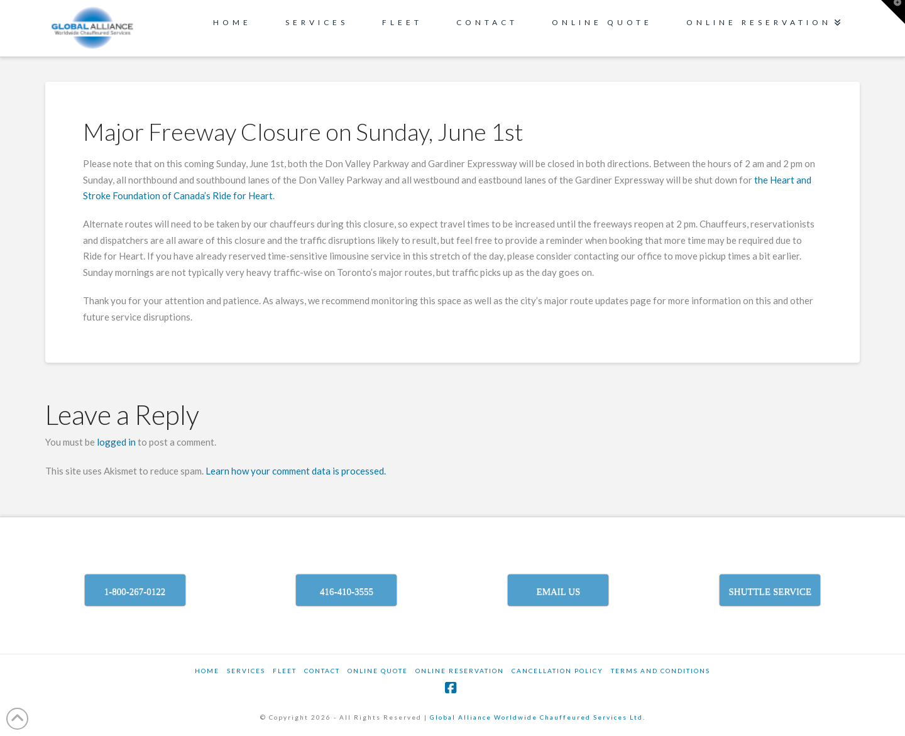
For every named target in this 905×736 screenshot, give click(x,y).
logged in (116, 442)
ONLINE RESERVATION (459, 670)
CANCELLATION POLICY (557, 670)
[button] (893, 12)
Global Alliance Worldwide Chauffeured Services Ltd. (537, 717)
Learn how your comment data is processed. (296, 470)
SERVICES (246, 670)
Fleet (285, 670)
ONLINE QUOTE (378, 670)
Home (207, 670)
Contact (322, 670)
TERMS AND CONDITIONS (660, 670)
